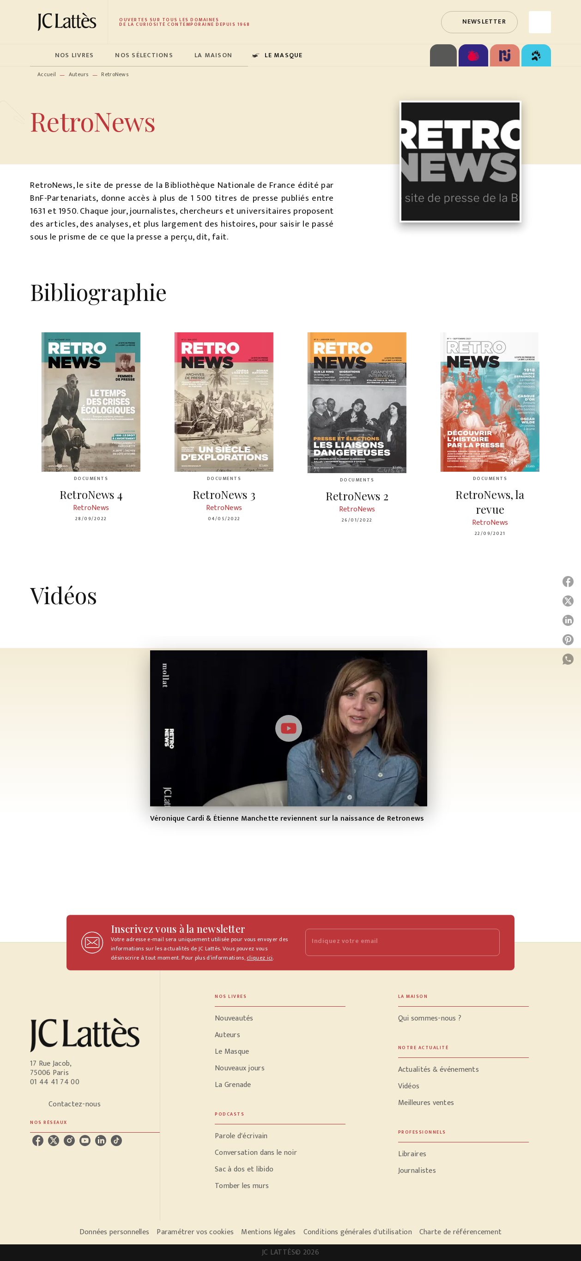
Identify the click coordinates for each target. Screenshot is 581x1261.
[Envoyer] (489, 942)
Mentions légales (268, 1232)
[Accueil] (69, 22)
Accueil (46, 74)
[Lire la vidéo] (288, 728)
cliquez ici (259, 957)
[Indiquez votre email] (391, 942)
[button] (479, 22)
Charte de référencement (460, 1232)
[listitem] (38, 1140)
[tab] (39, 55)
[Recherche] (540, 22)
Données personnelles (114, 1232)
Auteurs (79, 74)
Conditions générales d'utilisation (357, 1232)
